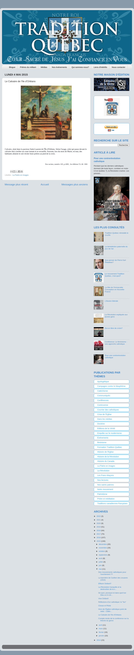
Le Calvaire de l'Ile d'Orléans (109, 615)
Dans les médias (104, 419)
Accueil (45, 184)
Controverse (102, 405)
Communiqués (103, 396)
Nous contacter (118, 67)
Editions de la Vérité (106, 428)
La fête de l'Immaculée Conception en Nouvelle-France (115, 289)
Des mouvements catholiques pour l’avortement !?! (112, 573)
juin (100, 565)
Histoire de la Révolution (108, 457)
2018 (99, 530)
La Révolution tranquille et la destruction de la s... (109, 588)
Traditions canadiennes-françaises (112, 503)
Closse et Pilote (104, 606)
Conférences (103, 400)
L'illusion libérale (111, 301)
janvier (102, 636)
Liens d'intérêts (100, 67)
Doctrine (101, 424)
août (101, 558)
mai (100, 569)
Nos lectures (102, 480)
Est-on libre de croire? (113, 328)
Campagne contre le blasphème (111, 386)
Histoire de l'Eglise (105, 452)
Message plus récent (16, 184)
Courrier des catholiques (108, 410)
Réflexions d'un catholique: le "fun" (112, 602)
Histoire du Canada (105, 461)
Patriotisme (102, 494)
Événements (102, 438)
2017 (99, 534)
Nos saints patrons (105, 485)
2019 (99, 527)
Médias (44, 67)
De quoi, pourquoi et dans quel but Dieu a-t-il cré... (112, 594)
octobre (102, 551)
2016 (99, 537)
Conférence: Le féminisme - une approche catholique (116, 343)
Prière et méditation (106, 499)
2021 (99, 520)
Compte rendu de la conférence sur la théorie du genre (113, 619)
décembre (103, 544)
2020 (99, 523)
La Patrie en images (20, 175)
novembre (103, 548)
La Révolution (103, 471)
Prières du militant (28, 67)
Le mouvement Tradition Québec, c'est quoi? (114, 275)
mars (101, 629)
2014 (99, 640)
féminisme (101, 442)
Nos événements (59, 67)
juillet (101, 562)
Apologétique (103, 382)
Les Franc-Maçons (105, 475)
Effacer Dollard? (104, 584)
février (101, 632)
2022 (99, 516)
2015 (99, 541)
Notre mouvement (105, 489)
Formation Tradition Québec (109, 447)
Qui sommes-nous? (80, 67)
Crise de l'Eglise (104, 414)
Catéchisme (102, 391)
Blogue (12, 67)
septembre (103, 555)
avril (101, 625)
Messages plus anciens (75, 184)
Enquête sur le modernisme (109, 433)
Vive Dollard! (103, 598)
